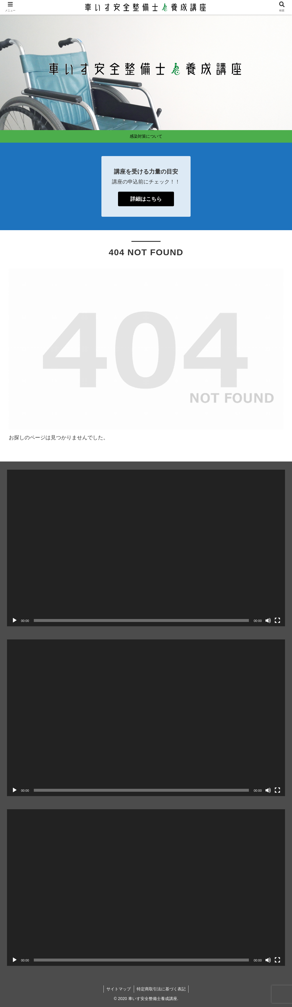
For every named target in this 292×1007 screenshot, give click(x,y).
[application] (146, 548)
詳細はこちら (146, 199)
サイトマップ (118, 989)
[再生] (14, 620)
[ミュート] (268, 620)
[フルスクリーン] (277, 620)
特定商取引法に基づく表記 (161, 989)
